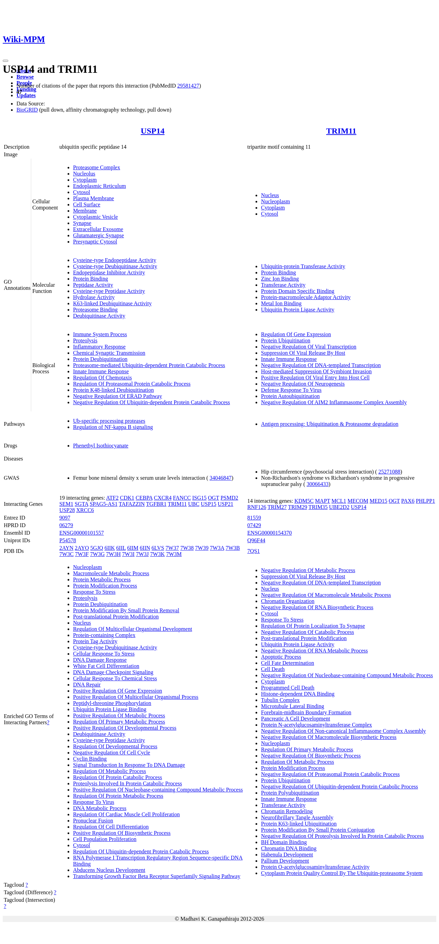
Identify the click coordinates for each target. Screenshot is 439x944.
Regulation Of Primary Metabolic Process (119, 722)
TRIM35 (318, 507)
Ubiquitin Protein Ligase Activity (297, 309)
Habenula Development (287, 854)
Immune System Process (100, 334)
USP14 (152, 130)
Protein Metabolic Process (102, 579)
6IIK (110, 548)
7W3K (157, 554)
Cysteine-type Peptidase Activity (109, 291)
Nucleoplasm (275, 201)
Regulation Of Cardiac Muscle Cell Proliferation (126, 814)
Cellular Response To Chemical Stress (115, 678)
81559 (254, 518)
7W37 (172, 548)
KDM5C (303, 501)
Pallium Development (285, 861)
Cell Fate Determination (287, 663)
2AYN (66, 548)
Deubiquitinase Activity (99, 316)
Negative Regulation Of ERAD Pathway (117, 396)
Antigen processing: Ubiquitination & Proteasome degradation (329, 424)
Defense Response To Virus (291, 390)
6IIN (145, 548)
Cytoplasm (85, 180)
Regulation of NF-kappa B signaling (113, 427)
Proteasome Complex (96, 167)
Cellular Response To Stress (103, 654)
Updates (26, 95)
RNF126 (256, 507)
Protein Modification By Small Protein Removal (126, 610)
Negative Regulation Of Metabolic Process (308, 570)
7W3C (66, 554)
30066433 (318, 484)
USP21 (225, 504)
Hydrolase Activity (94, 297)
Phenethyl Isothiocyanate (100, 445)
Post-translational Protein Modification (116, 616)
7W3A (217, 548)
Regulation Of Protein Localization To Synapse (313, 626)
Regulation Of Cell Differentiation (111, 827)
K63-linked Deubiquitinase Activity (112, 303)
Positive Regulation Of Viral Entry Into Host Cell (315, 377)
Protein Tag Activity (95, 641)
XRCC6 (85, 510)
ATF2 (112, 498)
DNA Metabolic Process (100, 808)
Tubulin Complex (280, 700)
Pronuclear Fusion (93, 820)
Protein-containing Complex (104, 635)
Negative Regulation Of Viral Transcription (308, 347)
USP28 (67, 510)
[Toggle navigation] (5, 61)
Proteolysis (85, 340)
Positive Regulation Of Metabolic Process (119, 715)
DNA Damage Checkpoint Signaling (113, 672)
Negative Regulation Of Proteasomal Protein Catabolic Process (330, 774)
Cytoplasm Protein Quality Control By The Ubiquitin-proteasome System (342, 873)
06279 (66, 525)
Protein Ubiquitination (285, 340)
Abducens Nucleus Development (109, 870)
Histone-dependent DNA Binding (297, 694)
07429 (254, 525)
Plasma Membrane (93, 198)
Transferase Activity (283, 285)
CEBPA (144, 498)
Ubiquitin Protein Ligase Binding (109, 709)
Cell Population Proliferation (105, 839)
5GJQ (96, 548)
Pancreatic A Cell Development (295, 718)
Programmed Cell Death (288, 688)
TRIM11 (341, 130)
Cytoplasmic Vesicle (95, 217)
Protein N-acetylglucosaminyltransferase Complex (316, 725)
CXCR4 (163, 498)
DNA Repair (86, 684)
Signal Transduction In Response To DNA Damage (129, 765)
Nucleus (270, 195)
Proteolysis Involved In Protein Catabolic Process (127, 783)
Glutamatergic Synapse (98, 235)
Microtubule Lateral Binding (292, 706)
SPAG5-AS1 (103, 504)
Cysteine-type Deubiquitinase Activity (115, 266)
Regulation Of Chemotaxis (102, 377)
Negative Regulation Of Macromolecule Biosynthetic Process (328, 737)
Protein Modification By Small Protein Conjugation (318, 830)
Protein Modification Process (105, 586)
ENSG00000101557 (81, 533)
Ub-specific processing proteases (109, 421)
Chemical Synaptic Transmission (109, 353)
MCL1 (339, 501)
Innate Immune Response (101, 371)
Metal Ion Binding (281, 303)
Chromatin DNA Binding (289, 848)
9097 (64, 518)
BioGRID (27, 110)
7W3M (173, 554)
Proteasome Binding (95, 309)
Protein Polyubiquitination (290, 793)
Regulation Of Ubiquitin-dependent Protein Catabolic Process (141, 851)
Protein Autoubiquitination (290, 396)
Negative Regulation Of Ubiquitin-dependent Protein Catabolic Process (151, 402)
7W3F (82, 554)
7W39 (202, 548)
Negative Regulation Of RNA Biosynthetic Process (317, 607)
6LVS (158, 548)
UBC (194, 504)
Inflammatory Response (99, 347)
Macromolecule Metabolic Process (111, 573)
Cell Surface (86, 204)
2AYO (82, 548)
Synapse (82, 223)
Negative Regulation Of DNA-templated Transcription (321, 365)
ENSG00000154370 (269, 533)
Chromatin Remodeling (287, 811)
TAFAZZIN (132, 504)
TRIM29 (297, 507)
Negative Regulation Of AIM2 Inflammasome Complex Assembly (334, 402)
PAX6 (408, 501)
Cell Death (273, 669)
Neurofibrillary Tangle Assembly (297, 817)
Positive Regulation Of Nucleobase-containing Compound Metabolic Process (158, 790)
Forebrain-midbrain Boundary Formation (306, 712)
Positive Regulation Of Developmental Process (124, 728)
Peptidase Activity (93, 285)
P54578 (67, 540)
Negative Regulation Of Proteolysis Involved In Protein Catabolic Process (342, 836)
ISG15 (199, 498)
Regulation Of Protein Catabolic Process (117, 777)
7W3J (142, 554)
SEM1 (66, 504)
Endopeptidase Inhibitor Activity (109, 272)
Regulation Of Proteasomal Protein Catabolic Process (132, 384)
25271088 (389, 472)
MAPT (322, 501)
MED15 (379, 501)
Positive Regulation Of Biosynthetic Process (121, 833)
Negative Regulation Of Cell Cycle (111, 752)
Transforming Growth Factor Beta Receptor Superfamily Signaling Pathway (156, 876)
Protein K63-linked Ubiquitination (298, 824)
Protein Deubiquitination (100, 359)
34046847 (221, 478)
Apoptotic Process (281, 657)
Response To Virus (93, 802)
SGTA (81, 504)
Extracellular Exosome (98, 229)
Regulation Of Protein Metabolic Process (118, 796)
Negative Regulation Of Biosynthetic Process (311, 756)
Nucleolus (84, 174)
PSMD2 (229, 498)
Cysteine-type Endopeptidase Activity (114, 260)
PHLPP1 (425, 501)
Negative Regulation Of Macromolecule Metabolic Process (326, 595)
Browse (25, 77)
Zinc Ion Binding (280, 279)
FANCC (182, 498)
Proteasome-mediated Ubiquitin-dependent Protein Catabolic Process (149, 365)
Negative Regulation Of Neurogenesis (303, 384)
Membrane (85, 211)
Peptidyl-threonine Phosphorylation (112, 703)
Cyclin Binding (90, 759)
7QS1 (253, 551)
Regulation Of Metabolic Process (109, 771)
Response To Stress (94, 592)
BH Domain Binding (284, 842)
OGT (213, 498)
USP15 (208, 504)
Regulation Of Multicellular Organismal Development (132, 629)
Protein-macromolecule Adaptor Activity (306, 297)
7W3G (97, 554)
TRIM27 (277, 507)
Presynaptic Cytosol (95, 241)
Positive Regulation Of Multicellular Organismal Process (135, 697)
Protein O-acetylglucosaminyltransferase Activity (315, 867)
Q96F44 (256, 540)
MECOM (357, 501)
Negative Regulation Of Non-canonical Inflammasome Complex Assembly (343, 731)
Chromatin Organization (288, 601)
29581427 (188, 86)
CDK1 (127, 498)
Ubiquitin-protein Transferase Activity (303, 266)
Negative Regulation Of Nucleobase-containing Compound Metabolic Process (347, 675)
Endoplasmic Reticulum (99, 186)
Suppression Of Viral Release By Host (303, 353)
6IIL (121, 548)
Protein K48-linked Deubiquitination (113, 390)
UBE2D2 (339, 507)
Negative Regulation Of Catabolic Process (307, 632)
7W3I (128, 554)
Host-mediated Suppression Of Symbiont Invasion (316, 371)
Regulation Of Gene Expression (296, 334)
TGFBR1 (156, 504)
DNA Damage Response (100, 660)
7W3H (113, 554)
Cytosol (81, 192)
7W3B (233, 548)
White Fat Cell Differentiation (106, 666)
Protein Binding (90, 279)
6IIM (133, 548)
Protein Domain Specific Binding (297, 291)
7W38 (187, 548)
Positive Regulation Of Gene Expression (117, 691)
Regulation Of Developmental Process (115, 746)
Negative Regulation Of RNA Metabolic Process (314, 650)
